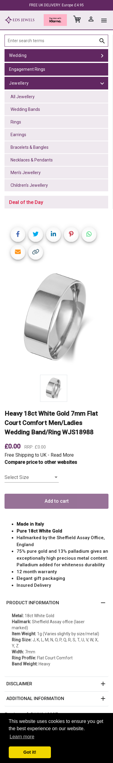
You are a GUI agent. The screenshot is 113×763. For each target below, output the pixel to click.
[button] (56, 603)
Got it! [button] (30, 752)
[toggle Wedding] (102, 55)
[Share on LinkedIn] (53, 234)
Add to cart (57, 501)
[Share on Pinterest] (71, 234)
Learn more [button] (22, 736)
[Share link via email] (18, 252)
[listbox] (32, 477)
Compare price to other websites (41, 462)
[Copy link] (35, 252)
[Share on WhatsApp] (89, 234)
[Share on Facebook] (18, 234)
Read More (62, 455)
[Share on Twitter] (35, 234)
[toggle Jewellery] (102, 83)
